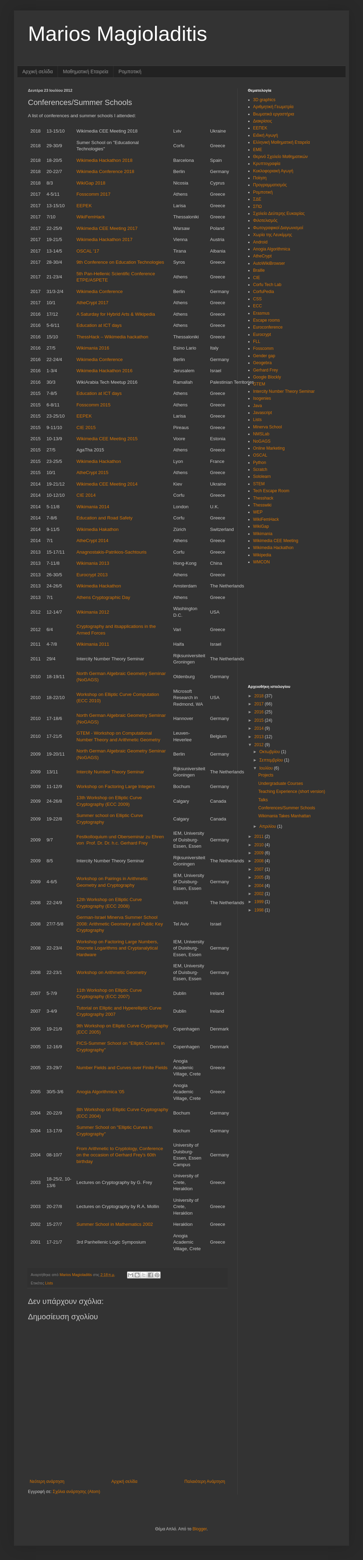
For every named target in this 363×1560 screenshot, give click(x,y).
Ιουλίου (266, 768)
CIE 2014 (86, 495)
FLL (256, 341)
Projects (265, 775)
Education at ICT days (99, 325)
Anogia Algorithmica (271, 249)
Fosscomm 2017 (93, 194)
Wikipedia (262, 555)
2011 (259, 836)
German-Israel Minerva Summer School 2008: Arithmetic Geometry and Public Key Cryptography (119, 924)
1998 (259, 910)
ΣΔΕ (257, 199)
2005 (259, 877)
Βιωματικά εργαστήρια (273, 114)
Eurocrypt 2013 (92, 574)
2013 (259, 736)
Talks (263, 799)
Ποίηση (260, 177)
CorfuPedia (263, 291)
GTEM (259, 384)
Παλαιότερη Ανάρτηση (204, 1481)
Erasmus (261, 313)
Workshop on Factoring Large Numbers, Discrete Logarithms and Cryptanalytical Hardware (117, 948)
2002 (259, 893)
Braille (259, 270)
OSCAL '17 (87, 251)
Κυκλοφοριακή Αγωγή (273, 170)
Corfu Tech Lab (267, 284)
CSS (257, 299)
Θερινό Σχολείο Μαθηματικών (280, 156)
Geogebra (262, 362)
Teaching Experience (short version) (291, 791)
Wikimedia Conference (99, 291)
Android (260, 242)
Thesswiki (262, 505)
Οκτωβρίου (270, 751)
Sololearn (262, 476)
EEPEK (84, 205)
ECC (257, 305)
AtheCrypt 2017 (92, 302)
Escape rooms (266, 320)
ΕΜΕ (257, 149)
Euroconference (268, 327)
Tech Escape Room (271, 490)
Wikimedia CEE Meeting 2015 (107, 438)
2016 (259, 712)
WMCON (261, 562)
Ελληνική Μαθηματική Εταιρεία (281, 142)
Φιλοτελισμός (265, 220)
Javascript (262, 412)
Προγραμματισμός (270, 184)
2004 (259, 885)
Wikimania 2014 (92, 506)
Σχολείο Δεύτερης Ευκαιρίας (279, 213)
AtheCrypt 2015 (92, 472)
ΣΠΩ (257, 206)
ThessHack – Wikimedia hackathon (112, 336)
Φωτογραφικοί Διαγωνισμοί (278, 227)
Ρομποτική (129, 71)
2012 (259, 744)
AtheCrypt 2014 (92, 540)
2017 (259, 704)
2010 (259, 844)
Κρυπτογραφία (266, 163)
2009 (259, 852)
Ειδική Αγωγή (265, 135)
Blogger (199, 1529)
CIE (256, 277)
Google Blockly (267, 377)
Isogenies (262, 398)
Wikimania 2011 (92, 644)
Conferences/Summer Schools (286, 807)
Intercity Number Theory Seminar (110, 771)
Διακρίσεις (262, 121)
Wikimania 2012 (92, 612)
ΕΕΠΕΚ (260, 128)
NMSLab (261, 434)
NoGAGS (262, 441)
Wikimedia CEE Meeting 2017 (107, 228)
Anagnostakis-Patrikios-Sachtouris (111, 552)
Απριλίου (268, 826)
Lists (49, 1283)
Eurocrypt (262, 334)
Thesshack (263, 498)
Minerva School (267, 427)
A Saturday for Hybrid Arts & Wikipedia (115, 314)
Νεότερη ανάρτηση (47, 1481)
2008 (259, 860)
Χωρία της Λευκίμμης (272, 234)
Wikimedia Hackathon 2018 (104, 160)
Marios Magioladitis (117, 33)
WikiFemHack (90, 216)
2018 (259, 695)
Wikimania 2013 (92, 563)
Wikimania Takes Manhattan (284, 815)
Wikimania (262, 533)
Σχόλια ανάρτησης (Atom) (76, 1491)
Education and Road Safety (104, 517)
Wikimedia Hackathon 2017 (104, 239)
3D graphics (264, 99)
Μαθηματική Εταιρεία (85, 71)
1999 (259, 901)
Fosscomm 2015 (93, 404)
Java (257, 405)
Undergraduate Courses (280, 783)
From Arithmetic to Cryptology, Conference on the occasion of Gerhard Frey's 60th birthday (119, 1155)
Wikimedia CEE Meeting (275, 540)
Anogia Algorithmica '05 (100, 1091)
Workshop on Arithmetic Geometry (111, 972)
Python (259, 462)
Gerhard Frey (265, 370)
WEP (257, 512)
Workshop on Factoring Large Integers (115, 786)
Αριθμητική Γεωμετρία (273, 106)
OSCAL (260, 455)
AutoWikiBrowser (269, 263)
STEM (259, 483)
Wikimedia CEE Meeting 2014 (107, 484)
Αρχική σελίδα (37, 71)
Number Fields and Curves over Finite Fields (122, 1067)
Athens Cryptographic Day (103, 597)
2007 (259, 869)
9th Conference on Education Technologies (120, 262)
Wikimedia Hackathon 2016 (104, 370)
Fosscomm (263, 348)
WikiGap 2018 (90, 183)
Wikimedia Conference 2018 (105, 171)
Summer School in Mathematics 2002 (114, 1224)
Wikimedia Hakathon (97, 529)
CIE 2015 (86, 427)
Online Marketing (269, 448)
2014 (259, 728)
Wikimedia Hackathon (98, 461)
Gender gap (264, 355)
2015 (259, 720)
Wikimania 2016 (92, 348)
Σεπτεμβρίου (271, 760)
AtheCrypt (262, 256)
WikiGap (261, 526)
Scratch (260, 469)
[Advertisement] (291, 619)
